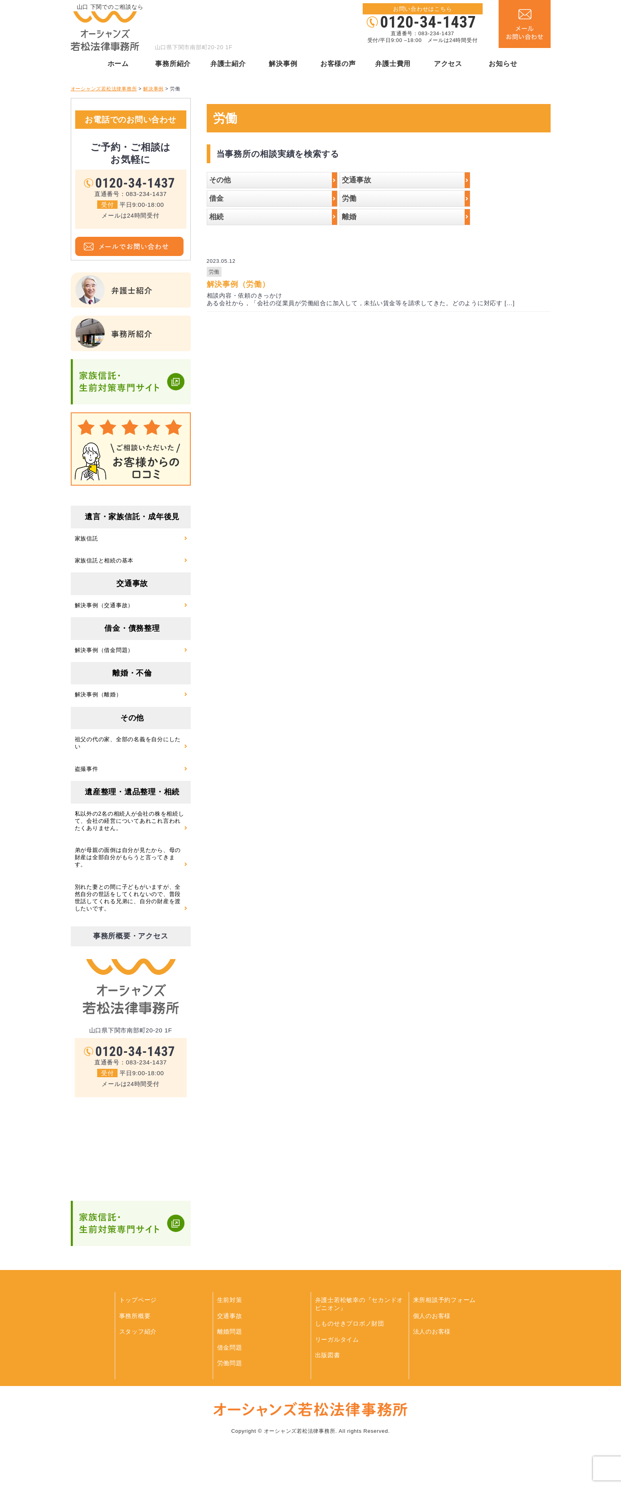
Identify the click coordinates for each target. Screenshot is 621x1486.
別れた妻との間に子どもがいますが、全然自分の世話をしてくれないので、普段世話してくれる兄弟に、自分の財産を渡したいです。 (128, 898)
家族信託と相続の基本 (104, 560)
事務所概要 (135, 1315)
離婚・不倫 (132, 673)
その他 (132, 718)
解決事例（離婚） (98, 694)
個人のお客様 (432, 1315)
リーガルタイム (337, 1339)
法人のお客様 (432, 1331)
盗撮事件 (86, 769)
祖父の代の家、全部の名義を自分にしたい (128, 743)
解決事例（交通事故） (104, 605)
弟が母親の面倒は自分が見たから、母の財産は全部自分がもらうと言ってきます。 (128, 857)
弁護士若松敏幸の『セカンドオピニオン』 (359, 1303)
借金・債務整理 (132, 628)
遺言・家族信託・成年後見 (132, 516)
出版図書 (327, 1355)
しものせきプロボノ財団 (349, 1323)
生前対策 (229, 1299)
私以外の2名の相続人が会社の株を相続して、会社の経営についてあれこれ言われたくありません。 (129, 820)
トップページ (138, 1299)
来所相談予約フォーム (444, 1299)
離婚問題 (229, 1331)
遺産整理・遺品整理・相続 (132, 792)
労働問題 (229, 1363)
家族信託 (86, 538)
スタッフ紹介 (138, 1331)
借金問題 (229, 1347)
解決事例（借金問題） (104, 650)
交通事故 (132, 583)
